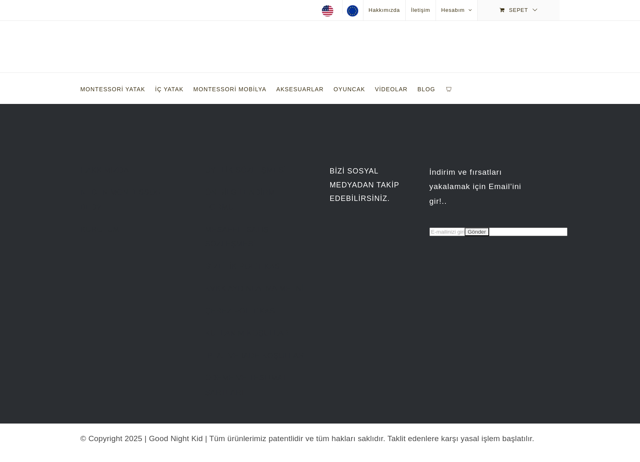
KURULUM (99, 229)
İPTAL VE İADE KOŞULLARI (255, 355)
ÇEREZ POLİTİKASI (241, 310)
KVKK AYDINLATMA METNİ (254, 288)
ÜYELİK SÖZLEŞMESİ (245, 170)
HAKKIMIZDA (104, 170)
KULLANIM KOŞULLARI (248, 333)
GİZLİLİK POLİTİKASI (243, 266)
